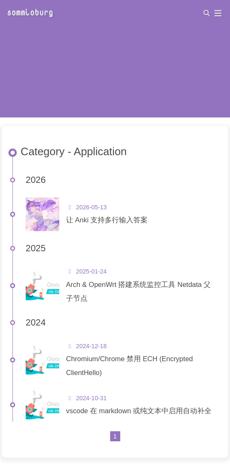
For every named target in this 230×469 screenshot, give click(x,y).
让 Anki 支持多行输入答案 (107, 220)
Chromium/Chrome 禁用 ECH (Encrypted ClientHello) (129, 365)
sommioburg (30, 11)
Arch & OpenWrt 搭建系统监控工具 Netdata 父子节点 (138, 291)
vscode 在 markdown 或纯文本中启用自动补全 (138, 410)
